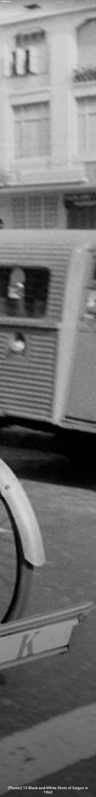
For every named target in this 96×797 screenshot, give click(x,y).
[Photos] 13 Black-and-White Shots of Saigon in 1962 (48, 790)
